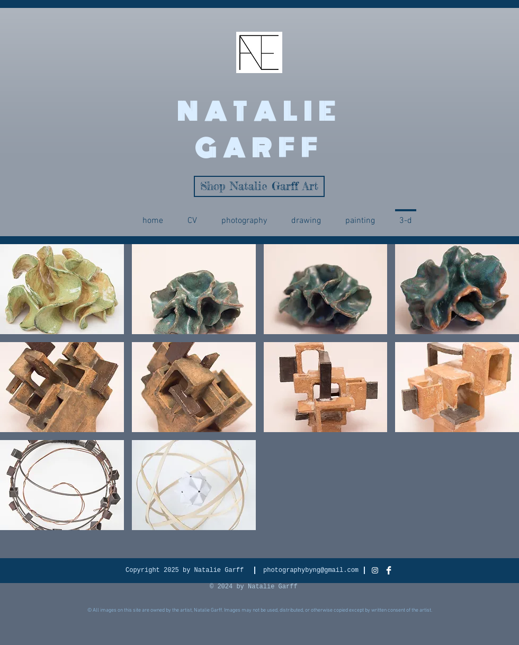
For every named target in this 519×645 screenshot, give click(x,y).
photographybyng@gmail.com (311, 570)
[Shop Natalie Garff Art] (259, 186)
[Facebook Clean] (388, 570)
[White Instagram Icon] (375, 570)
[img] (62, 289)
